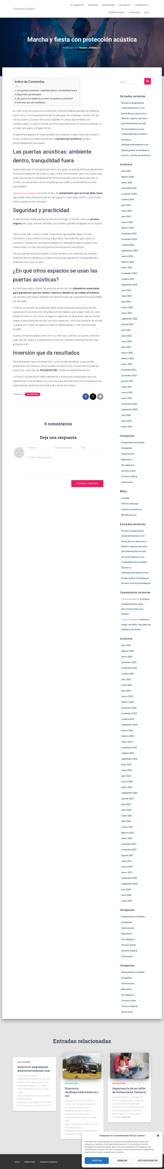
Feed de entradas (129, 503)
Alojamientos (77, 5)
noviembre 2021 (129, 375)
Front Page (29, 1162)
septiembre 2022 (129, 319)
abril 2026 (126, 171)
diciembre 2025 (128, 188)
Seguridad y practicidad (30, 94)
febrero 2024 (127, 262)
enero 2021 (126, 398)
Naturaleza (124, 5)
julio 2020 (126, 415)
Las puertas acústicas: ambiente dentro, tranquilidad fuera (49, 90)
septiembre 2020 (129, 409)
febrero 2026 (127, 177)
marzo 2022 (127, 353)
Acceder (125, 498)
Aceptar (97, 1160)
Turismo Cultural (116, 12)
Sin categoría (32, 394)
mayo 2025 (126, 211)
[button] (158, 1135)
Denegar (122, 1160)
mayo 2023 (126, 296)
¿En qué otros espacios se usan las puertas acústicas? (47, 98)
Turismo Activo (142, 5)
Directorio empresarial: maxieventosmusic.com (33, 1068)
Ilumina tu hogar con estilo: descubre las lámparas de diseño (136, 624)
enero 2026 (126, 182)
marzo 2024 (127, 256)
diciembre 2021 (128, 370)
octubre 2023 (127, 279)
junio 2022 (126, 336)
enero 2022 (126, 364)
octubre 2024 (127, 245)
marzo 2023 (127, 307)
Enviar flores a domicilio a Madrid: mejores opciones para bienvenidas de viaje (134, 118)
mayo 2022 (126, 341)
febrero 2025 (127, 228)
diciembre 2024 (128, 233)
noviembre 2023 (129, 273)
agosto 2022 (127, 324)
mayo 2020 (126, 426)
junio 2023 (126, 290)
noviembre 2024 (129, 239)
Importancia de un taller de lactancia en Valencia (129, 1090)
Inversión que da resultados (32, 102)
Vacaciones (134, 12)
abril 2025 (126, 216)
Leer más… (127, 1117)
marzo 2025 (127, 222)
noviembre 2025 (129, 194)
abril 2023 (126, 302)
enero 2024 (126, 267)
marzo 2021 (127, 392)
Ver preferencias (148, 1160)
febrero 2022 (127, 358)
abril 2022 (126, 347)
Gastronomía (108, 5)
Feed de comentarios (131, 509)
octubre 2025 (127, 199)
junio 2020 (126, 421)
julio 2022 (126, 330)
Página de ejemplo (48, 1162)
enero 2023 (126, 313)
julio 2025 (126, 205)
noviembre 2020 (129, 404)
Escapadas (93, 5)
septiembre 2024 (129, 250)
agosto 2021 (127, 381)
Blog (146, 12)
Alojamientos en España (133, 442)
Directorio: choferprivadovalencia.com (82, 1092)
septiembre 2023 (129, 284)
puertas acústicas (28, 192)
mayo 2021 (126, 387)
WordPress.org (128, 515)
